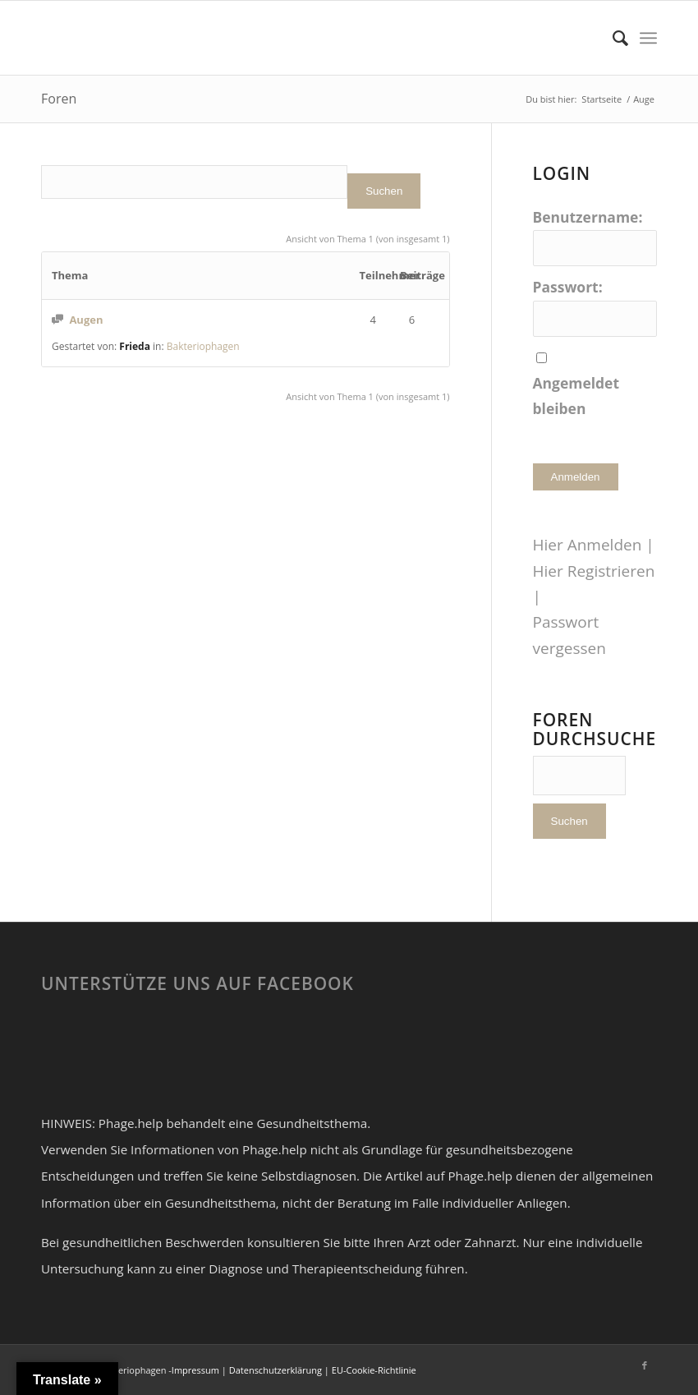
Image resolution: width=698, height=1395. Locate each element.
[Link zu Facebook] (644, 1365)
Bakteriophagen (203, 346)
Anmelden (575, 477)
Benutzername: (588, 217)
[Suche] (612, 38)
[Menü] (648, 38)
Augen (86, 319)
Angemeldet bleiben (576, 395)
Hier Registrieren (594, 571)
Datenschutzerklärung (275, 1370)
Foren (58, 99)
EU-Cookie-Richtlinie (374, 1370)
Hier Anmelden (587, 544)
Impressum (195, 1370)
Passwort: (568, 287)
